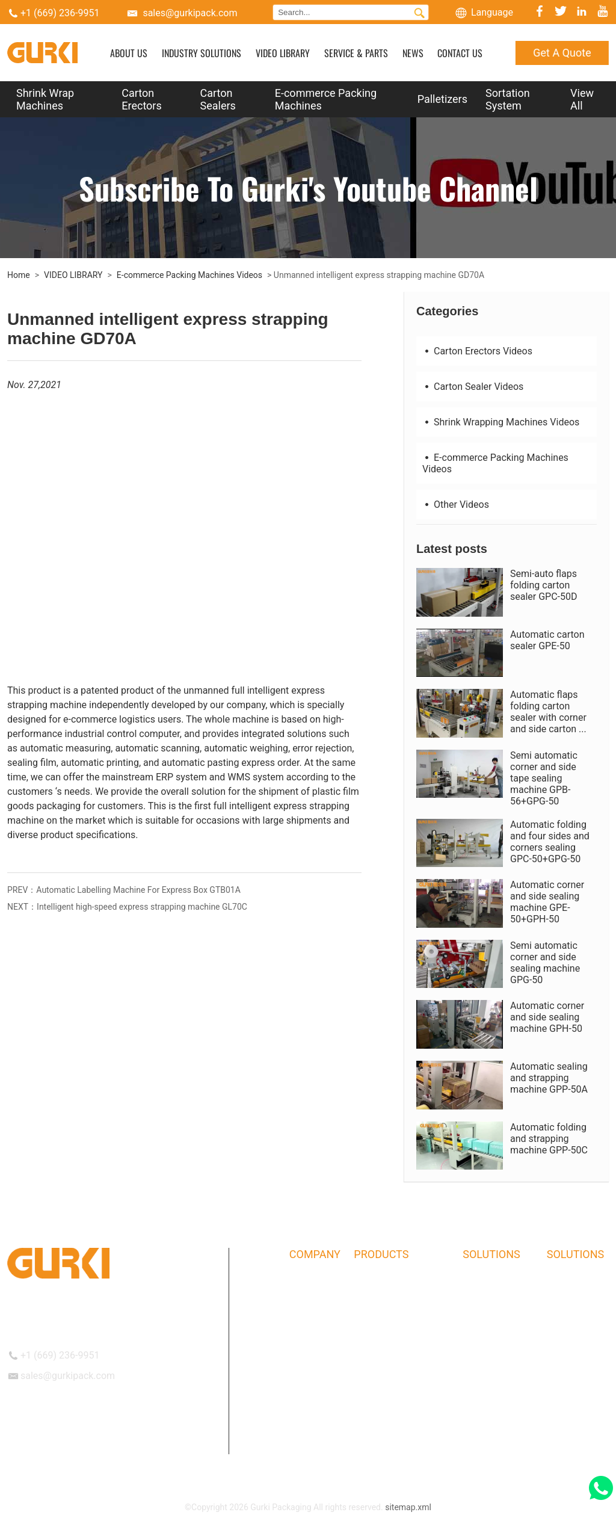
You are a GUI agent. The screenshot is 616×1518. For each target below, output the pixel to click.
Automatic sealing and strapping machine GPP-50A (549, 1078)
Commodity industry (500, 1343)
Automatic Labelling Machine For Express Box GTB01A (138, 890)
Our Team (307, 1331)
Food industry (488, 1390)
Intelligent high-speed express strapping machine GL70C (142, 907)
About (300, 1284)
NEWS (413, 53)
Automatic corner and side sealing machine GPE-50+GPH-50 (547, 902)
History (302, 1308)
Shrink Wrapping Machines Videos (500, 422)
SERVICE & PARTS (356, 53)
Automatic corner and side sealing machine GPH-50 (547, 1017)
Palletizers (442, 99)
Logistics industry (496, 1284)
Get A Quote (562, 52)
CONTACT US (459, 53)
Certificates (311, 1355)
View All (582, 99)
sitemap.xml (408, 1507)
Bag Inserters (379, 1437)
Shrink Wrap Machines (45, 99)
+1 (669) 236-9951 (59, 13)
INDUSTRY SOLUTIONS (201, 53)
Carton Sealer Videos (472, 386)
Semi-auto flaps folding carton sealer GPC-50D (544, 585)
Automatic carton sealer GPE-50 (547, 640)
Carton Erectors (142, 99)
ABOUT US (128, 53)
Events (301, 1413)
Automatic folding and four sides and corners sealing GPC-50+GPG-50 (550, 842)
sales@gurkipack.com (190, 13)
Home (18, 275)
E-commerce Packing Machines (326, 99)
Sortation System (507, 99)
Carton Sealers (218, 99)
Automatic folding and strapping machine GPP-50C (549, 1139)
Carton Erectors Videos (477, 351)
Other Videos (455, 504)
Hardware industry (497, 1366)
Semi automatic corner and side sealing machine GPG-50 (545, 963)
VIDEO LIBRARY (283, 53)
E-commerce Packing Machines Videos (189, 275)
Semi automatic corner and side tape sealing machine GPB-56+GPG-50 (544, 778)
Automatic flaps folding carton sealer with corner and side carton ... (548, 712)
